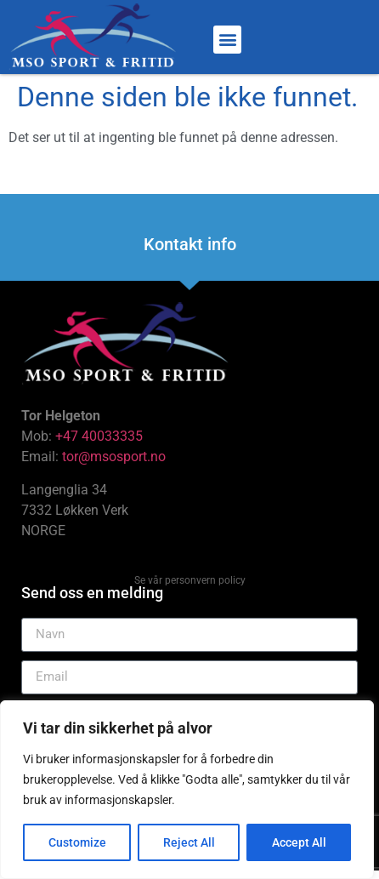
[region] (187, 789)
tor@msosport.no (115, 456)
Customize (77, 842)
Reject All (189, 842)
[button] (227, 40)
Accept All (299, 842)
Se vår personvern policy (190, 580)
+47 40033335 (99, 436)
